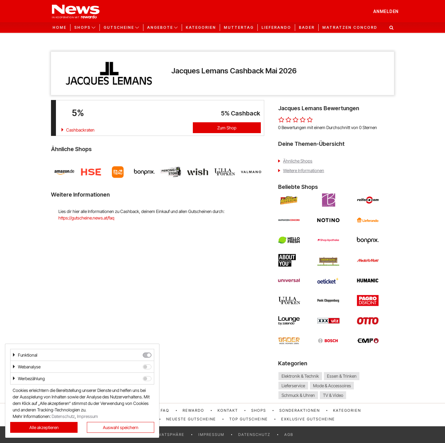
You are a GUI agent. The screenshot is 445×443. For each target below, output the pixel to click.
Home (59, 27)
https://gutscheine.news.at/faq (86, 217)
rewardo (193, 410)
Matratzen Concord (349, 27)
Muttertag (239, 27)
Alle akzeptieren (44, 427)
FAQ (165, 410)
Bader (307, 27)
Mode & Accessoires (332, 385)
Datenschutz (254, 434)
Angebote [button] (160, 27)
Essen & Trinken (342, 376)
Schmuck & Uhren (298, 395)
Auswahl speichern (120, 427)
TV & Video (333, 395)
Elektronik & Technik (300, 376)
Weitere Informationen (303, 170)
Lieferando (276, 27)
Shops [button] (82, 27)
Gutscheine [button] (119, 27)
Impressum (211, 434)
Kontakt (228, 410)
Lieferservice (293, 385)
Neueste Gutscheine (191, 419)
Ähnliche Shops (297, 160)
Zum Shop (226, 127)
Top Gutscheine (248, 419)
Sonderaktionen (299, 410)
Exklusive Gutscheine (308, 419)
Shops (258, 410)
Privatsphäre (168, 434)
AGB (288, 434)
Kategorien (201, 27)
